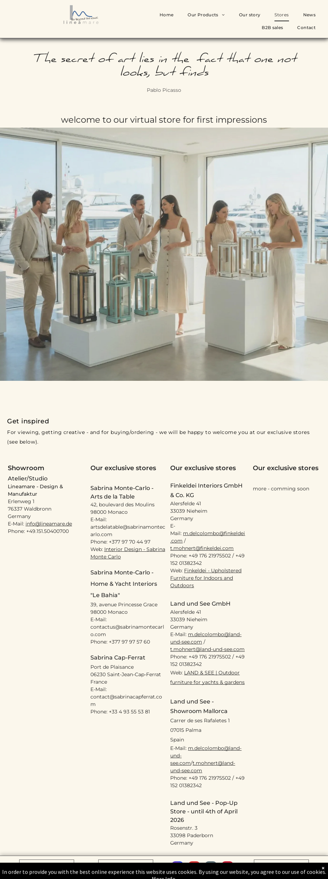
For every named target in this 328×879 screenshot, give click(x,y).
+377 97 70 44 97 (129, 542)
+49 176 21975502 (210, 555)
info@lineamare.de (49, 524)
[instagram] (177, 868)
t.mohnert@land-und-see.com (207, 649)
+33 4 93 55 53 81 (129, 711)
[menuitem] (166, 15)
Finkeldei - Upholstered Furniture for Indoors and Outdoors (205, 578)
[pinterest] (227, 868)
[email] (211, 868)
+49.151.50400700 (47, 531)
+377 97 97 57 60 (129, 642)
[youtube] (194, 868)
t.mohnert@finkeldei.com (202, 548)
